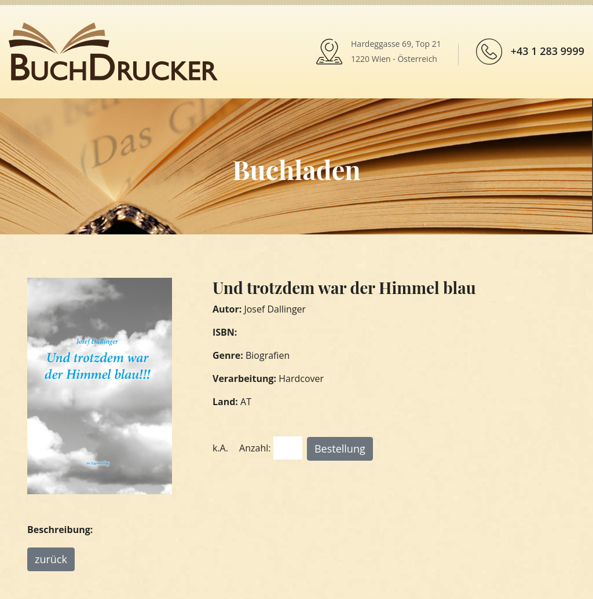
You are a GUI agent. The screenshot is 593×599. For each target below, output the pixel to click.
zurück (51, 559)
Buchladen (296, 169)
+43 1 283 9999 (547, 51)
